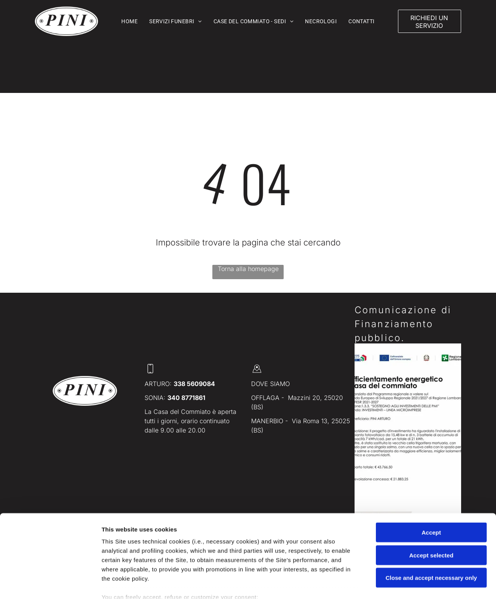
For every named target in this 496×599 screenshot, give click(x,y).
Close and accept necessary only (431, 525)
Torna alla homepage (248, 269)
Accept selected (431, 502)
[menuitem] (129, 21)
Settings (394, 583)
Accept (431, 479)
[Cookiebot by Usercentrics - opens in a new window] (50, 584)
